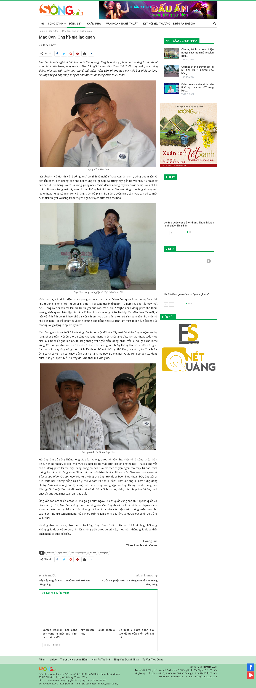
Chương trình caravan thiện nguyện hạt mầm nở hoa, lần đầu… (197, 52)
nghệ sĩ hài (62, 553)
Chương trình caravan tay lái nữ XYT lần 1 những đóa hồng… (197, 70)
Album (42, 659)
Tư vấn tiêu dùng (153, 659)
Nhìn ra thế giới (184, 23)
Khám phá (94, 23)
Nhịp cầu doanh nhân (126, 659)
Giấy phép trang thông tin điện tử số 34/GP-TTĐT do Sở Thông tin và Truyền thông (79, 674)
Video (53, 659)
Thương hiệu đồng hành (74, 659)
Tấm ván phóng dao (78, 553)
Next (56, 645)
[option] (189, 207)
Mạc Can (50, 553)
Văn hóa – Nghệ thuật (122, 23)
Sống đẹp (75, 23)
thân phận (104, 553)
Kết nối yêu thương (156, 23)
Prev (47, 645)
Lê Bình (93, 553)
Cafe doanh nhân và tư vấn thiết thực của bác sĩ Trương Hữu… (197, 87)
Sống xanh (55, 23)
